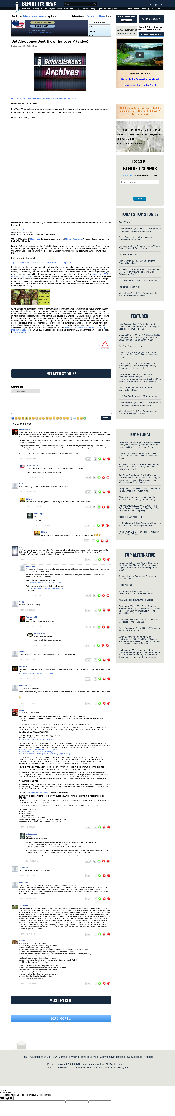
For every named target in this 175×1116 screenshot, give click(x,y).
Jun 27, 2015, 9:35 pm (49, 541)
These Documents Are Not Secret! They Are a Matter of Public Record (139, 629)
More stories (48, 32)
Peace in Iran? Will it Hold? (131, 517)
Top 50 (123, 9)
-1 (95, 679)
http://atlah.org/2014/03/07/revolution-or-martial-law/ (38, 749)
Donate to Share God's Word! (140, 85)
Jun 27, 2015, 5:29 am (42, 525)
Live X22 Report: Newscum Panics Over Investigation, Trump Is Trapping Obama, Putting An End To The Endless (137, 365)
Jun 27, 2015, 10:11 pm (27, 983)
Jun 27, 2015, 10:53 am (42, 645)
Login (152, 5)
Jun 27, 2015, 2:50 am (34, 507)
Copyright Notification (111, 1056)
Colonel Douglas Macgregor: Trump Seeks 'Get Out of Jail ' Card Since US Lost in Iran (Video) (138, 354)
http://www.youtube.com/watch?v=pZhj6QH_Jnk (36, 752)
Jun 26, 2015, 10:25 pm (27, 459)
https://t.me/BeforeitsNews (130, 143)
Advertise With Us (40, 1056)
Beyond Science (55, 9)
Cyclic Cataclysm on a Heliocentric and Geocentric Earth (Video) (136, 238)
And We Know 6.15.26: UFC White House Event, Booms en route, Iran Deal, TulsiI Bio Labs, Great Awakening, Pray (139, 508)
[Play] (139, 55)
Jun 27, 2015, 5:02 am (27, 559)
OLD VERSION (151, 19)
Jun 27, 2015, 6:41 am (27, 660)
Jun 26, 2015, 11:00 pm (34, 477)
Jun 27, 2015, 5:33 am (27, 610)
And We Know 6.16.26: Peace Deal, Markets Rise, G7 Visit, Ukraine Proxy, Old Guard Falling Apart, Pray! (139, 271)
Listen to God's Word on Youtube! (140, 79)
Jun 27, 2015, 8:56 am (27, 827)
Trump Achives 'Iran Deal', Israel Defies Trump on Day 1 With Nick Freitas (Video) (140, 490)
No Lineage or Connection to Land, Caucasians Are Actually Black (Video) (136, 592)
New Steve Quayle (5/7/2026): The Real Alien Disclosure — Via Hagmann (139, 620)
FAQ (54, 1056)
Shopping (145, 9)
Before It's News (39, 3)
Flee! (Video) (124, 222)
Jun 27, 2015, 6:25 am (34, 627)
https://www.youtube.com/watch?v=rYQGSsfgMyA (45, 588)
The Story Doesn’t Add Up (130, 346)
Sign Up (159, 5)
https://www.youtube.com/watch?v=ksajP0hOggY (44, 582)
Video (116, 9)
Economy (35, 9)
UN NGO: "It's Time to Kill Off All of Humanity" (139, 280)
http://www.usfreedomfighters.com (37, 792)
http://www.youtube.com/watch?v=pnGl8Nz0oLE (37, 740)
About (25, 1056)
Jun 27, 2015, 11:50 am (34, 861)
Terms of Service (88, 1056)
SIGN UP (127, 175)
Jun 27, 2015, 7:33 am (27, 679)
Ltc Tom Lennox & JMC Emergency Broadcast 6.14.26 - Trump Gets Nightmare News (140, 524)
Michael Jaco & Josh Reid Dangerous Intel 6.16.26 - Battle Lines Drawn (138, 294)
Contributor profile (36, 32)
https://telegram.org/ (152, 134)
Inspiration (101, 9)
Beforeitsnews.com (33, 16)
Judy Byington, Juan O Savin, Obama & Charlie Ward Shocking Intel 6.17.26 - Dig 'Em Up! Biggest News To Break (140, 326)
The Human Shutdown (129, 255)
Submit (140, 198)
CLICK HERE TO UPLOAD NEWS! (151, 34)
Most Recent (133, 9)
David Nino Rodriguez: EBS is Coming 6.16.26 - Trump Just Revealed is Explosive (140, 230)
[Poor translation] (9, 1098)
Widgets (148, 1056)
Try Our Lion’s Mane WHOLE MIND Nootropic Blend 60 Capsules (41, 262)
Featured (26, 9)
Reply (88, 459)
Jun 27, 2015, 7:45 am (34, 595)
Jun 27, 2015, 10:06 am (27, 899)
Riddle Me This (125, 585)
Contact (63, 1056)
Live (110, 9)
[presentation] (140, 190)
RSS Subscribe (134, 1056)
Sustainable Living (87, 9)
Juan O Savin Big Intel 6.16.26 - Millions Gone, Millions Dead (137, 262)
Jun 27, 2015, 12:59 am (27, 492)
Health (44, 9)
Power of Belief (70, 9)
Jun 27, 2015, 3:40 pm (27, 934)
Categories (155, 9)
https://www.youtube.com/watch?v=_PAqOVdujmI (37, 673)
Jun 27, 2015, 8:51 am (27, 703)
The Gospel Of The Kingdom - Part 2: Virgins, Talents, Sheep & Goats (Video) (139, 247)
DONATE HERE (126, 20)
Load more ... (61, 1018)
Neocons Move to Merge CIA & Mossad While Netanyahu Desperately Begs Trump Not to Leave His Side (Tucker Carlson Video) (140, 337)
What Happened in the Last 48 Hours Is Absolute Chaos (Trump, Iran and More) (137, 498)
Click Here (35, 239)
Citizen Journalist (73, 239)
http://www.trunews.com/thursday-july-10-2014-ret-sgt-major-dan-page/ (45, 754)
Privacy (73, 1056)
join (24, 230)
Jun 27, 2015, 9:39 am (27, 876)
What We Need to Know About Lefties (136, 600)
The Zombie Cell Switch (129, 287)
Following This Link (23, 332)
